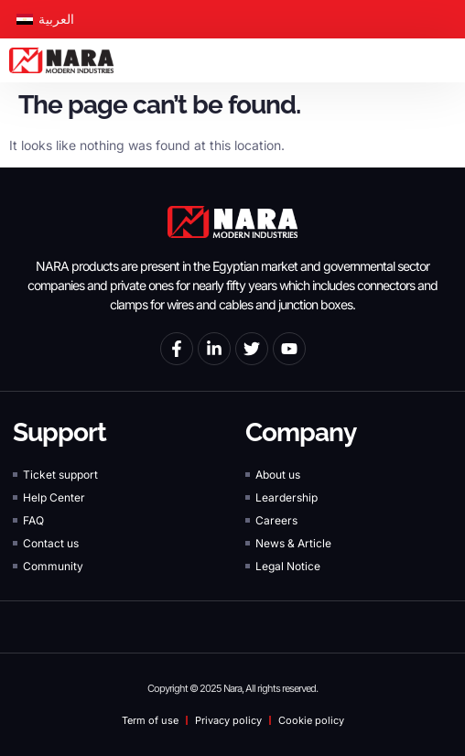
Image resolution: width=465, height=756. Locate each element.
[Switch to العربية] (45, 19)
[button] (451, 61)
